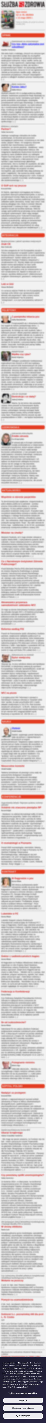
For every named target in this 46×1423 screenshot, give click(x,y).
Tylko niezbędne (23, 1415)
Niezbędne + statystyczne (23, 1408)
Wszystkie (23, 1400)
